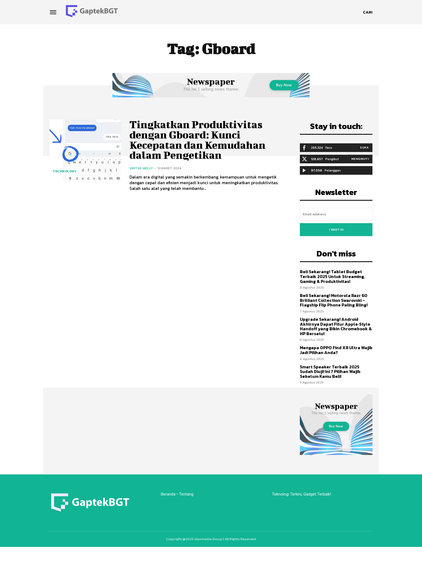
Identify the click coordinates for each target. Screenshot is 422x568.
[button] (367, 12)
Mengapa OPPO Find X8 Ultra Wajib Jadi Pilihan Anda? (336, 350)
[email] (336, 214)
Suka (364, 147)
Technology (64, 171)
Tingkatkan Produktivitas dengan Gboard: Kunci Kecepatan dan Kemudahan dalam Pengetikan (197, 139)
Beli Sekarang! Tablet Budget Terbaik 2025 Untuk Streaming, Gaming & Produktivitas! (332, 276)
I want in (336, 229)
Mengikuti (360, 159)
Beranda (168, 494)
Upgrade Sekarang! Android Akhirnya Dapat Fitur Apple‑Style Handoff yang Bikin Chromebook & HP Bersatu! (336, 326)
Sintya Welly (141, 168)
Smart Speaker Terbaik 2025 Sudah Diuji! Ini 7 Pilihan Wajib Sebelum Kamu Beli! (330, 371)
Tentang (186, 494)
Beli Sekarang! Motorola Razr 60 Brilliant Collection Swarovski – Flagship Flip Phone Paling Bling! (334, 300)
